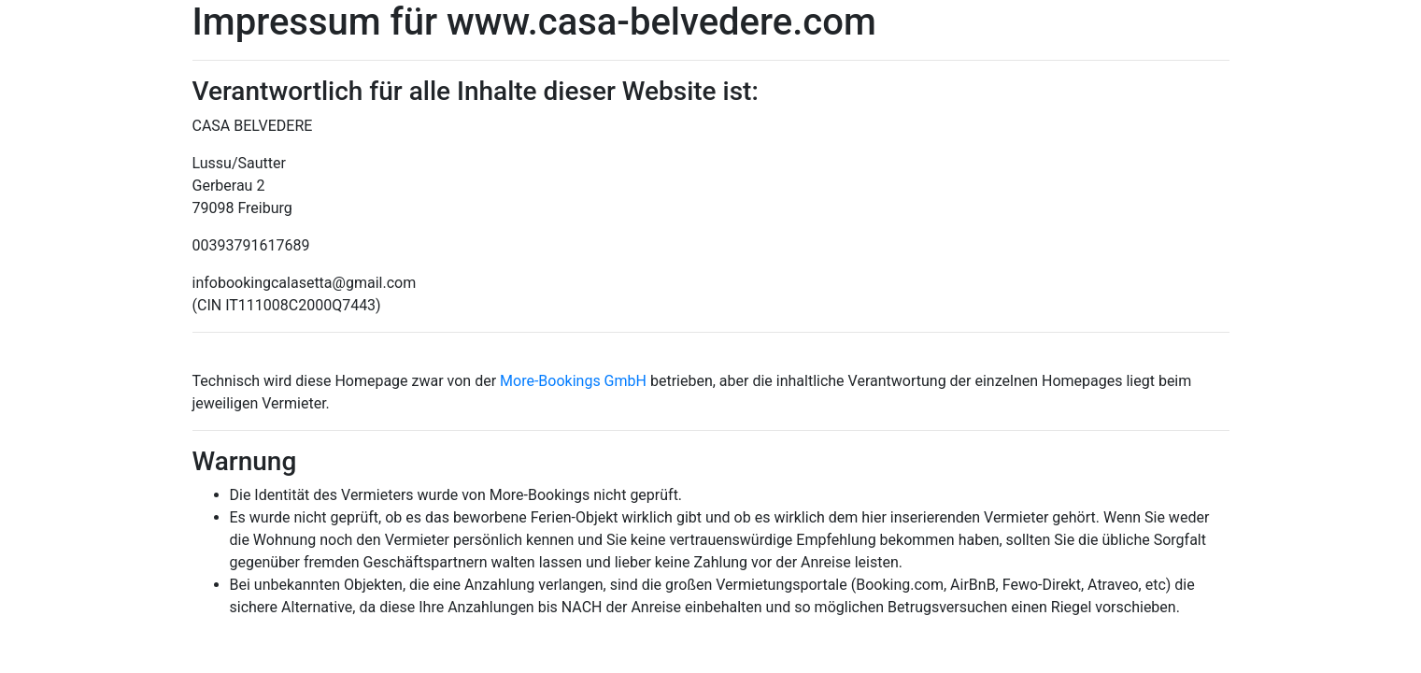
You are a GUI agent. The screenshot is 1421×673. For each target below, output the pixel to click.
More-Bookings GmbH (575, 381)
